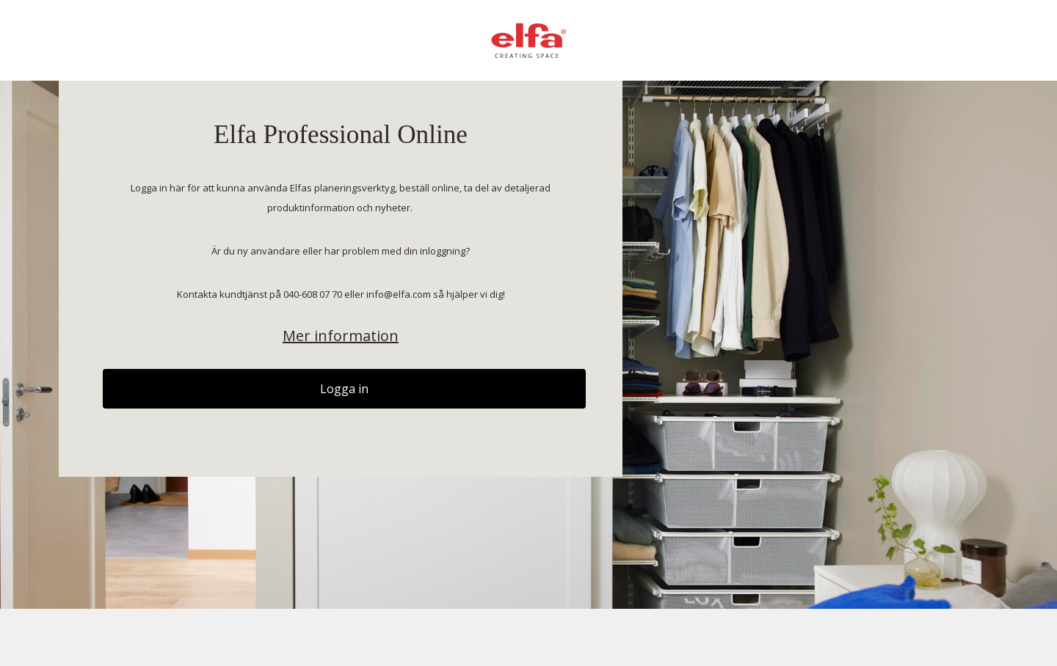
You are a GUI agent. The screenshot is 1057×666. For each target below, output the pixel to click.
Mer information (341, 335)
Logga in (344, 389)
